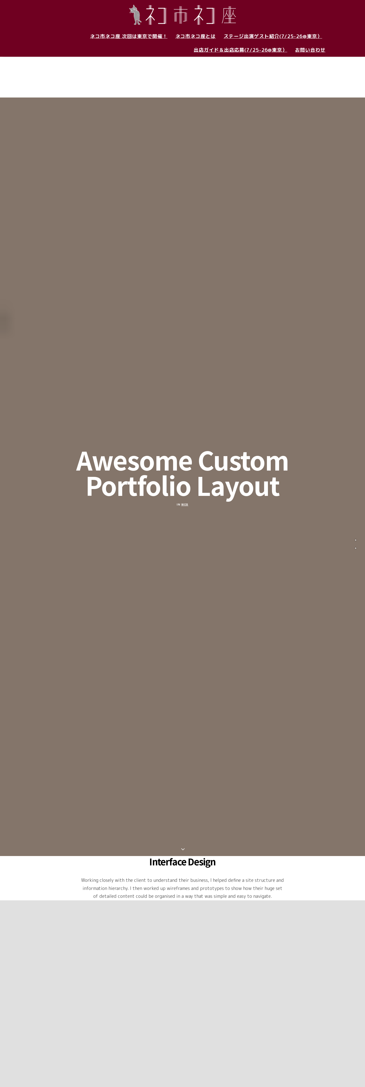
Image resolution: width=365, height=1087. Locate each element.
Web (184, 454)
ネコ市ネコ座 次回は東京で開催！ (128, 36)
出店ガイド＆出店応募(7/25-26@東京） (240, 50)
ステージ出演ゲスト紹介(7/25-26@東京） (273, 36)
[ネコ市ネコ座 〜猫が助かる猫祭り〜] (182, 15)
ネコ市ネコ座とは (195, 36)
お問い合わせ (310, 50)
